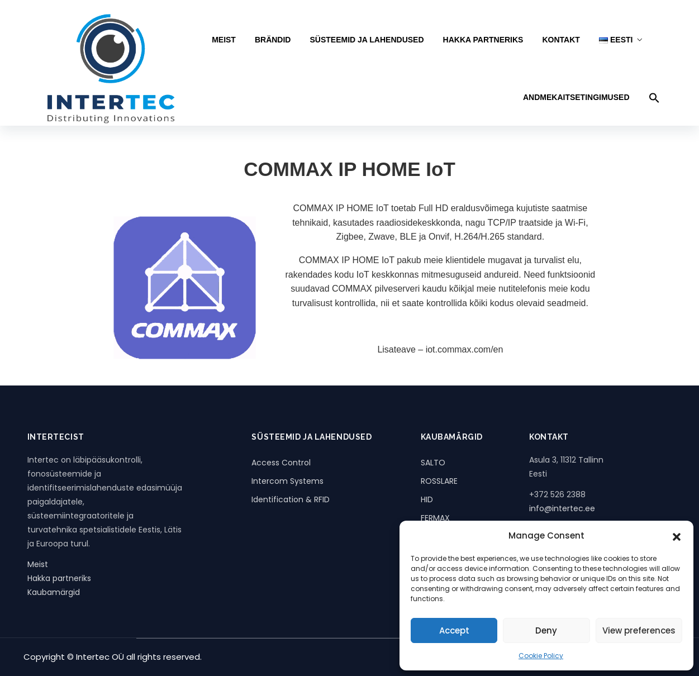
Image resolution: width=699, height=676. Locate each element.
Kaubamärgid (53, 592)
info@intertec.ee (562, 508)
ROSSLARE (439, 481)
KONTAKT (560, 39)
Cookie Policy (541, 655)
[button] (676, 535)
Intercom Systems (287, 481)
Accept (454, 630)
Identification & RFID (290, 499)
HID (427, 499)
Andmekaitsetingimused (576, 97)
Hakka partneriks (59, 578)
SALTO (433, 462)
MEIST (224, 39)
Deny (546, 630)
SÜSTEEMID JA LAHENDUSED (367, 39)
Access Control (281, 462)
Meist (37, 564)
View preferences (639, 630)
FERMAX (435, 517)
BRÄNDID (273, 39)
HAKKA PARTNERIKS (483, 39)
